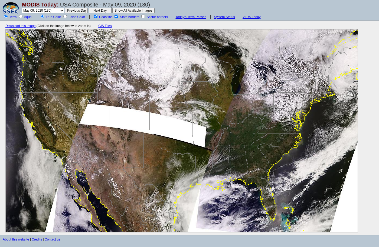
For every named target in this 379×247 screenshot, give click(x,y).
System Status (224, 17)
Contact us (52, 239)
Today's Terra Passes (190, 17)
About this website (16, 239)
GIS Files (105, 26)
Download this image (20, 26)
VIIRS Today (251, 17)
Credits (37, 239)
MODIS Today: (40, 5)
